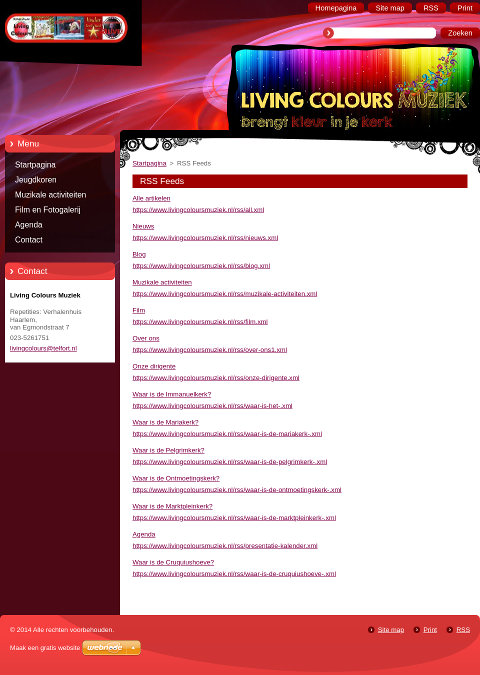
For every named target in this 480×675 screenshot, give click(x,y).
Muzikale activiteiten (50, 194)
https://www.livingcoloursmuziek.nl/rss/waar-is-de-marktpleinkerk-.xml (234, 518)
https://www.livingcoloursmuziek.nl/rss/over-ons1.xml (209, 350)
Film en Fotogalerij (47, 210)
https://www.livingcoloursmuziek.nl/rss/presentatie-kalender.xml (225, 546)
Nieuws (143, 226)
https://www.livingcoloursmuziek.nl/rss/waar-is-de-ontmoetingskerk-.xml (237, 490)
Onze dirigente (154, 366)
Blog (139, 254)
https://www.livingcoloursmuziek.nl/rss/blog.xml (201, 266)
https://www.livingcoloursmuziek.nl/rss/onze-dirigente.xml (216, 378)
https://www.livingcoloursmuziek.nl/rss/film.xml (200, 322)
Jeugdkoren (35, 180)
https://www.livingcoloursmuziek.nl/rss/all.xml (198, 210)
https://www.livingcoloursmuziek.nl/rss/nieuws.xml (205, 238)
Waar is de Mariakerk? (165, 422)
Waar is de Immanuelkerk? (171, 394)
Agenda (28, 224)
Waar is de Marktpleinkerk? (172, 506)
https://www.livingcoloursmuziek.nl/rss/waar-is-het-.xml (212, 406)
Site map (391, 630)
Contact (28, 240)
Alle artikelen (151, 198)
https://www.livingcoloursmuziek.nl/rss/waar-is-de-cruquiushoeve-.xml (234, 574)
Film (138, 310)
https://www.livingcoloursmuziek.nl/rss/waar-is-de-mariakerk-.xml (227, 434)
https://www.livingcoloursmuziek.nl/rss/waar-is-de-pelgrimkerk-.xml (229, 462)
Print (430, 630)
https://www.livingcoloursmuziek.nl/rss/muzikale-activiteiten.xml (224, 294)
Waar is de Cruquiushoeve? (173, 562)
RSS (463, 630)
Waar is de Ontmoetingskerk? (176, 478)
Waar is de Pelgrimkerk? (168, 450)
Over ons (146, 338)
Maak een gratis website (45, 648)
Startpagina (35, 164)
